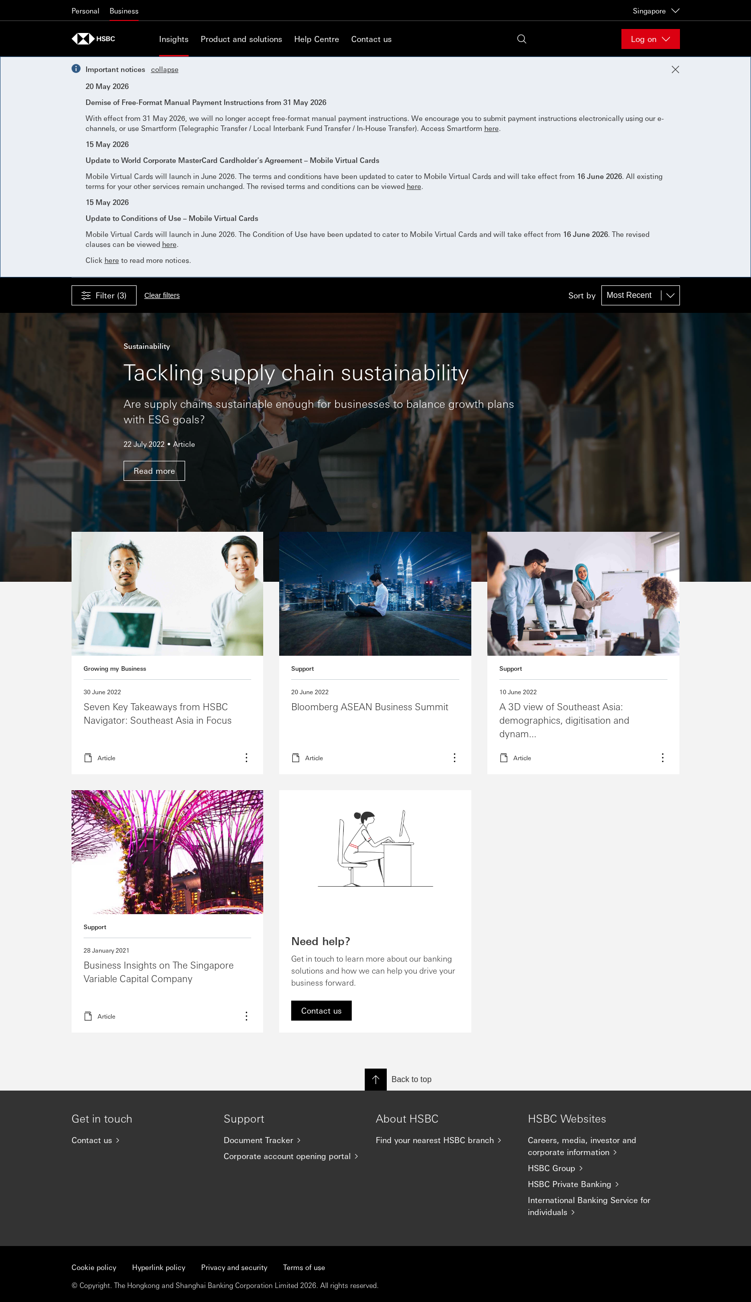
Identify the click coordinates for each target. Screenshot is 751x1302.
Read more (168, 653)
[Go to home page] (97, 38)
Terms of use (304, 1267)
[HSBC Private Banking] (596, 1184)
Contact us (371, 38)
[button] (104, 295)
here (491, 127)
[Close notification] (675, 69)
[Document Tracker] (292, 1140)
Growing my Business (115, 668)
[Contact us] (140, 1140)
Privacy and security (234, 1267)
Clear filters (162, 295)
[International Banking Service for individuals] (596, 1206)
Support (302, 668)
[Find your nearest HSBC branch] (444, 1140)
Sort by (581, 295)
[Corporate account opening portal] (292, 1156)
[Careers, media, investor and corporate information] (596, 1146)
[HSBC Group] (596, 1168)
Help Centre (316, 38)
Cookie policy (94, 1267)
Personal (86, 10)
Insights (174, 38)
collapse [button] (165, 68)
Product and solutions (241, 38)
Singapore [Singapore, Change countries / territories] (656, 10)
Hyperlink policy (158, 1267)
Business (124, 10)
